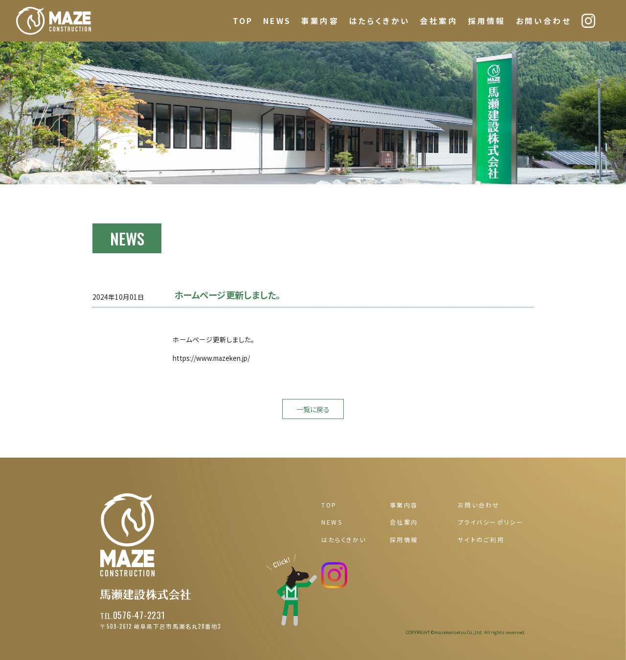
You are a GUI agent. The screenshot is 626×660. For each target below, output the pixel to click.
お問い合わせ (543, 20)
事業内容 (320, 20)
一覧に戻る (313, 409)
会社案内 (439, 20)
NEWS (277, 20)
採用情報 (487, 20)
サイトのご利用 (481, 540)
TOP (243, 20)
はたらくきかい (379, 20)
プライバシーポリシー (490, 522)
